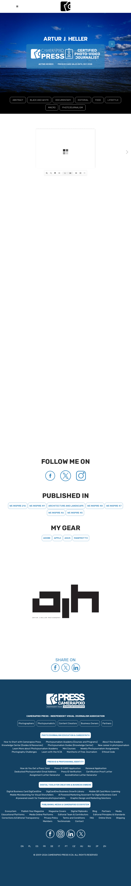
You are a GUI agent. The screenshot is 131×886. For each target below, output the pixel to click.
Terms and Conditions (74, 818)
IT (59, 846)
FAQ (92, 818)
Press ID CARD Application (67, 768)
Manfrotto (81, 538)
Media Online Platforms (41, 814)
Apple (57, 538)
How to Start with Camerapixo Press (22, 742)
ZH (104, 846)
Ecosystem (10, 811)
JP (97, 846)
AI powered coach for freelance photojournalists (40, 798)
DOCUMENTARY (63, 100)
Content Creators (68, 723)
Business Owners (90, 723)
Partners (107, 723)
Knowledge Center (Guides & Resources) (22, 745)
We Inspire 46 (56, 512)
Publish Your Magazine (32, 811)
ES (37, 846)
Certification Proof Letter (99, 771)
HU (81, 846)
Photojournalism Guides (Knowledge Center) (70, 745)
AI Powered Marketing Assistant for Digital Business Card (87, 794)
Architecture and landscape (66, 505)
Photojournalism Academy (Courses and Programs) (72, 742)
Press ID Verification (71, 771)
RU (89, 846)
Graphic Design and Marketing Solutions (90, 798)
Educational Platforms (13, 814)
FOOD (98, 100)
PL (29, 846)
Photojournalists (46, 723)
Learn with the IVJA (52, 752)
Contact (79, 821)
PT (66, 846)
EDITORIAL (83, 100)
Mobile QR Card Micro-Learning (104, 791)
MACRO (52, 107)
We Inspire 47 (114, 505)
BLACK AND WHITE (39, 100)
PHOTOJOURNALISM (72, 107)
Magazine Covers (57, 811)
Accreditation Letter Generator (81, 775)
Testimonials (63, 821)
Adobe (46, 538)
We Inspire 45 (75, 512)
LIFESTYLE (113, 100)
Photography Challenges (24, 752)
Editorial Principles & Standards (109, 814)
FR (44, 846)
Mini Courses (69, 748)
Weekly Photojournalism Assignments (99, 748)
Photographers (26, 723)
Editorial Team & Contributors (73, 814)
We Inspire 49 (37, 505)
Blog (95, 811)
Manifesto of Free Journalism (82, 752)
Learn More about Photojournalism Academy (35, 748)
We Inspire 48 (95, 505)
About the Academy (113, 742)
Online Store (105, 818)
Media (119, 811)
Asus (67, 538)
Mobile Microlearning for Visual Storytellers (32, 794)
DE (52, 846)
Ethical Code (108, 752)
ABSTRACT (18, 100)
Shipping (120, 818)
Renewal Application (96, 768)
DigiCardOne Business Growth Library (65, 791)
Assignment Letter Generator (45, 775)
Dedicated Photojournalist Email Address (35, 771)
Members (47, 821)
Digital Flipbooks (79, 811)
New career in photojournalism (113, 745)
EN (22, 846)
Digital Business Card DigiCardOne (24, 791)
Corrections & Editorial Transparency (20, 818)
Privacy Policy (51, 818)
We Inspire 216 (17, 505)
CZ (73, 846)
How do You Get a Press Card (35, 768)
